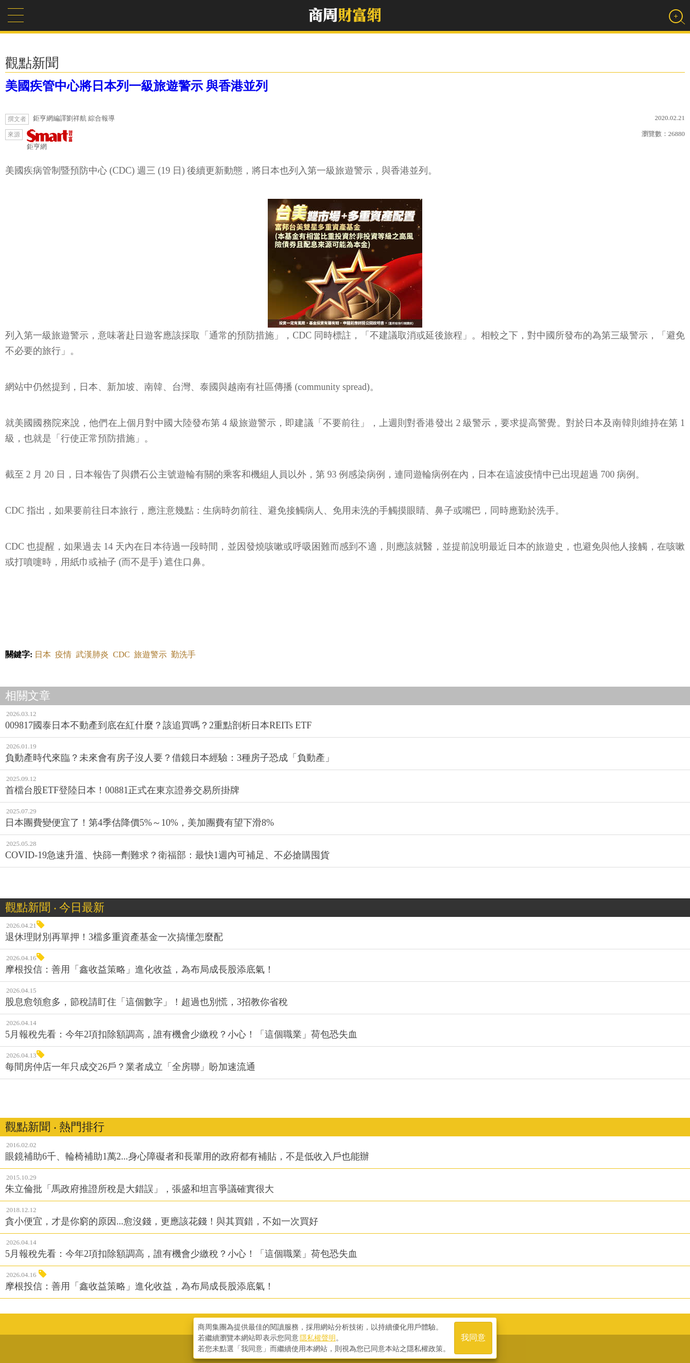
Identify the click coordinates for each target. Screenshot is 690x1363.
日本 (42, 654)
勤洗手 (183, 654)
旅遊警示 (150, 654)
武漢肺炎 (92, 654)
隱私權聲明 (318, 1338)
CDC (121, 654)
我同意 (473, 1338)
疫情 (63, 654)
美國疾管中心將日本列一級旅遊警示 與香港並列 (136, 86)
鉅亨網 (50, 139)
